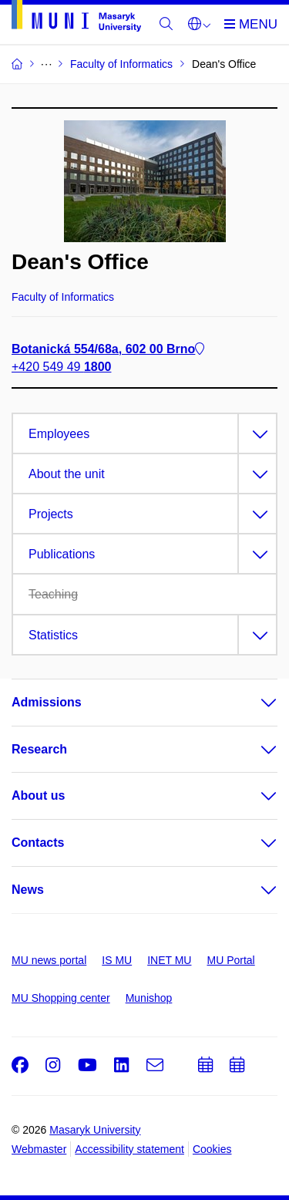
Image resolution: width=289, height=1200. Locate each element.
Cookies (212, 1149)
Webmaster (39, 1149)
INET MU (169, 960)
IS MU (117, 960)
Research (39, 749)
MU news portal (49, 960)
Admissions (47, 702)
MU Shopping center (61, 998)
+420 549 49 (61, 366)
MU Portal (230, 960)
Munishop (149, 998)
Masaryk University (94, 1130)
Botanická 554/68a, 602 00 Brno (108, 349)
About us (38, 795)
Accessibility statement (129, 1149)
